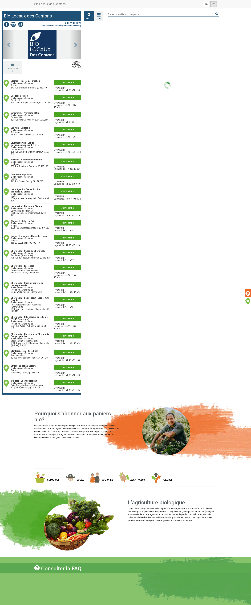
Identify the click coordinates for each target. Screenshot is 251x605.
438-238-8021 (73, 23)
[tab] (125, 568)
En (206, 4)
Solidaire (107, 479)
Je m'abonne (67, 82)
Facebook (6, 24)
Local (80, 479)
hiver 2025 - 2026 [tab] (13, 69)
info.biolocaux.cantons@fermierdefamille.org (61, 26)
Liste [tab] (99, 16)
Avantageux (137, 479)
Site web (13, 24)
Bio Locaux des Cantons (49, 4)
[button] (9, 44)
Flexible (167, 479)
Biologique (52, 479)
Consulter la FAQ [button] (57, 568)
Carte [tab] (88, 16)
